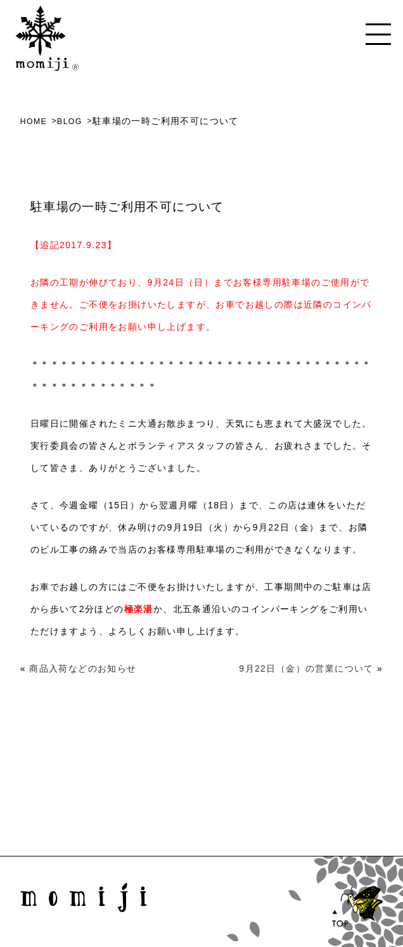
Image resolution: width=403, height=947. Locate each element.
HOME (34, 121)
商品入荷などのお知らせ (82, 668)
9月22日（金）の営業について (306, 668)
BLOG (71, 121)
